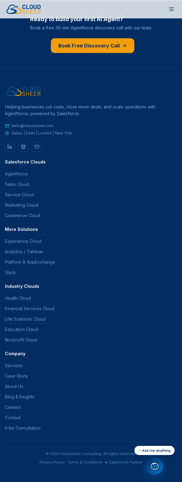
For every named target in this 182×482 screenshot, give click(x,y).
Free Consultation (23, 428)
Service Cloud (19, 194)
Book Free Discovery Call (92, 46)
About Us (14, 386)
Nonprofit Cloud (21, 339)
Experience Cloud (23, 241)
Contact (13, 417)
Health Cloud (18, 298)
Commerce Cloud (22, 215)
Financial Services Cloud (30, 308)
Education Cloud (21, 329)
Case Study (16, 375)
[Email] (37, 147)
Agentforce (16, 173)
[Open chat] (154, 466)
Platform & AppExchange (30, 262)
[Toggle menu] (171, 9)
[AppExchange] (23, 147)
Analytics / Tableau (24, 251)
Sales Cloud (17, 184)
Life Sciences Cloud (25, 319)
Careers (13, 407)
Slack (10, 272)
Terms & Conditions (85, 462)
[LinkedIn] (10, 147)
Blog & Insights (19, 396)
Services (14, 365)
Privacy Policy (52, 462)
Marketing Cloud (21, 205)
